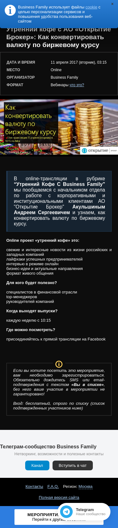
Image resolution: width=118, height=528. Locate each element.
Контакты (34, 486)
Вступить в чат (73, 465)
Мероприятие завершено (59, 517)
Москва (86, 486)
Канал (37, 465)
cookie (92, 7)
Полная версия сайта (59, 497)
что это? (77, 85)
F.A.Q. (53, 486)
